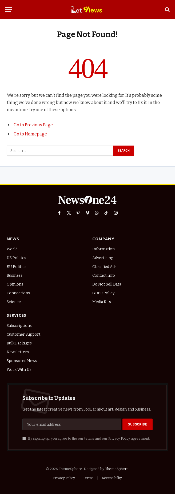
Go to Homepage (30, 133)
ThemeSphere (117, 469)
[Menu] (8, 9)
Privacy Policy (119, 438)
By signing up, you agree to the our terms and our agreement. (86, 438)
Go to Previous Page (33, 124)
